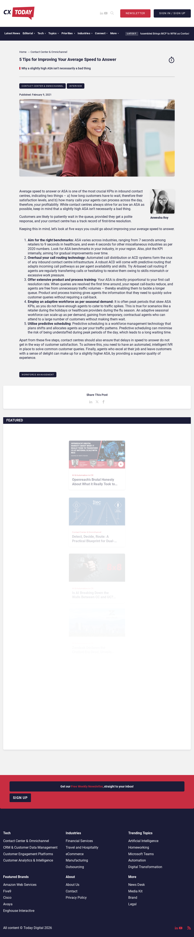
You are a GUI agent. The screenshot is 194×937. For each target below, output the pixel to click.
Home (23, 52)
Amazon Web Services (19, 885)
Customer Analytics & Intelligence (28, 860)
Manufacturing (77, 860)
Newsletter (135, 13)
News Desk (136, 885)
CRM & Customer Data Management (30, 847)
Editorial (29, 33)
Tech (42, 33)
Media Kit (135, 891)
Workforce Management (38, 374)
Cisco (7, 898)
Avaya (8, 904)
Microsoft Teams (141, 854)
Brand (132, 898)
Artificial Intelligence (143, 841)
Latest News (12, 33)
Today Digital (33, 928)
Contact (71, 891)
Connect (101, 33)
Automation (137, 860)
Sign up (20, 798)
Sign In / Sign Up (172, 13)
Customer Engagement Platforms (28, 854)
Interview (75, 86)
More (114, 33)
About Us (72, 885)
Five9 (7, 891)
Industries (85, 33)
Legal (132, 904)
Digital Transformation (145, 867)
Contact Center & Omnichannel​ (42, 86)
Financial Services (79, 841)
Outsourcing (75, 867)
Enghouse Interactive (18, 911)
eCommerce (75, 854)
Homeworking (138, 847)
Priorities (68, 33)
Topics (53, 33)
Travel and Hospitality (82, 847)
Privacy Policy (76, 898)
